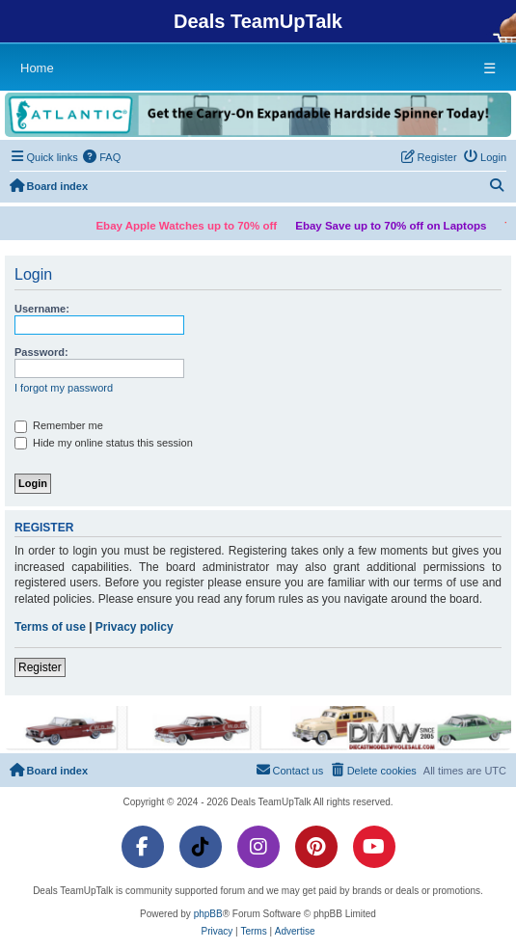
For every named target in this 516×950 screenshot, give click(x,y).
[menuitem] (102, 157)
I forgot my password (63, 388)
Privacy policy (134, 627)
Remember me (58, 426)
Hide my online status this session (103, 443)
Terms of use (50, 627)
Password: (41, 352)
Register (40, 667)
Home (37, 68)
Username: (41, 308)
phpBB (208, 914)
